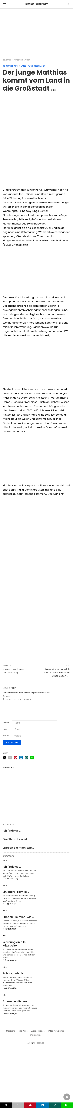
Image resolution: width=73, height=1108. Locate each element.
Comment (7, 696)
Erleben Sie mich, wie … (18, 852)
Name (6, 727)
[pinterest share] (15, 762)
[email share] (10, 762)
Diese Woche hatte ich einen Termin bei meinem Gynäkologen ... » (56, 673)
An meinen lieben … (16, 1006)
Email (5, 734)
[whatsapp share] (26, 762)
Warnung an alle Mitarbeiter (14, 948)
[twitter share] (4, 762)
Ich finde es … (12, 835)
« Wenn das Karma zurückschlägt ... (13, 671)
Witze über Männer (22, 60)
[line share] (32, 762)
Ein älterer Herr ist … (16, 844)
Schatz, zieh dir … (14, 978)
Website (6, 740)
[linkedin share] (21, 762)
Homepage (7, 60)
